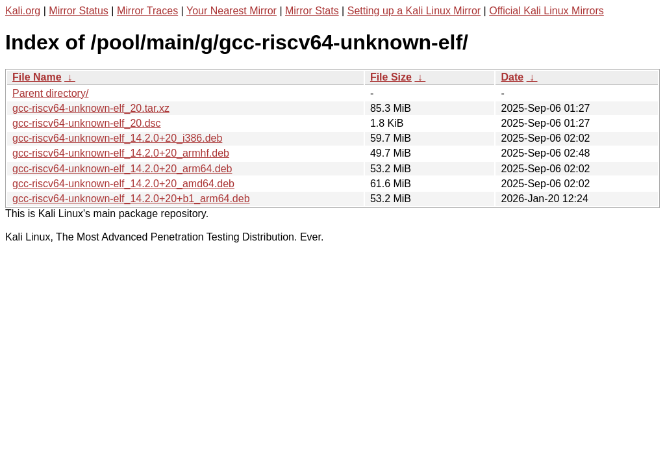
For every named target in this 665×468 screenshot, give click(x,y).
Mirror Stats (312, 10)
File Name (37, 77)
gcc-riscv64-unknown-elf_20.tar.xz (90, 108)
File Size (391, 77)
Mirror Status (78, 10)
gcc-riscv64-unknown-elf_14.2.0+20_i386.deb (117, 138)
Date (512, 77)
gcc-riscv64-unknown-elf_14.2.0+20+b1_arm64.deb (131, 198)
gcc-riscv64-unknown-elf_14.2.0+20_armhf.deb (120, 153)
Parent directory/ (50, 93)
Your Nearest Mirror (231, 10)
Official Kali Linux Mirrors (546, 10)
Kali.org (22, 10)
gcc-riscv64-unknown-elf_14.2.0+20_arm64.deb (122, 168)
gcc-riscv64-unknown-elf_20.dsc (86, 123)
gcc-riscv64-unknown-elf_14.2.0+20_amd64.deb (123, 183)
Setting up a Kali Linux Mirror (414, 10)
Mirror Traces (147, 10)
